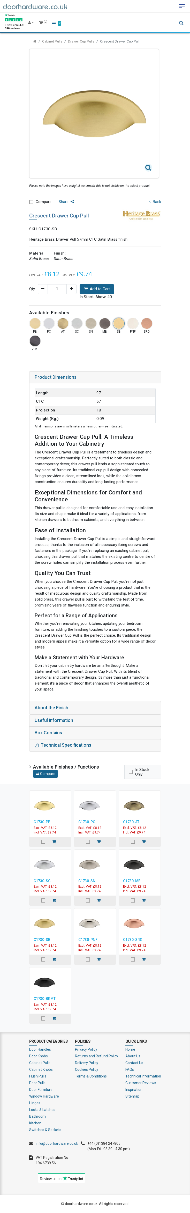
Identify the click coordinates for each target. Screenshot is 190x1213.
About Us (132, 1056)
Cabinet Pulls (52, 41)
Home (130, 1049)
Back (155, 201)
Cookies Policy (86, 1069)
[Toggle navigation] (182, 6)
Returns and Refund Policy (96, 1056)
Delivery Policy (86, 1063)
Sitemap (132, 1096)
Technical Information (143, 1076)
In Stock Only (142, 772)
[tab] (95, 377)
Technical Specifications (63, 745)
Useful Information (54, 720)
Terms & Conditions (91, 1076)
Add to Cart (97, 289)
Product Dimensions (56, 377)
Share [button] (66, 201)
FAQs (129, 1069)
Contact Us (134, 1063)
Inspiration (133, 1090)
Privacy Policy (86, 1049)
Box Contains (48, 732)
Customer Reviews (140, 1083)
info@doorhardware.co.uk (57, 1143)
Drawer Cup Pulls (81, 41)
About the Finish (51, 707)
